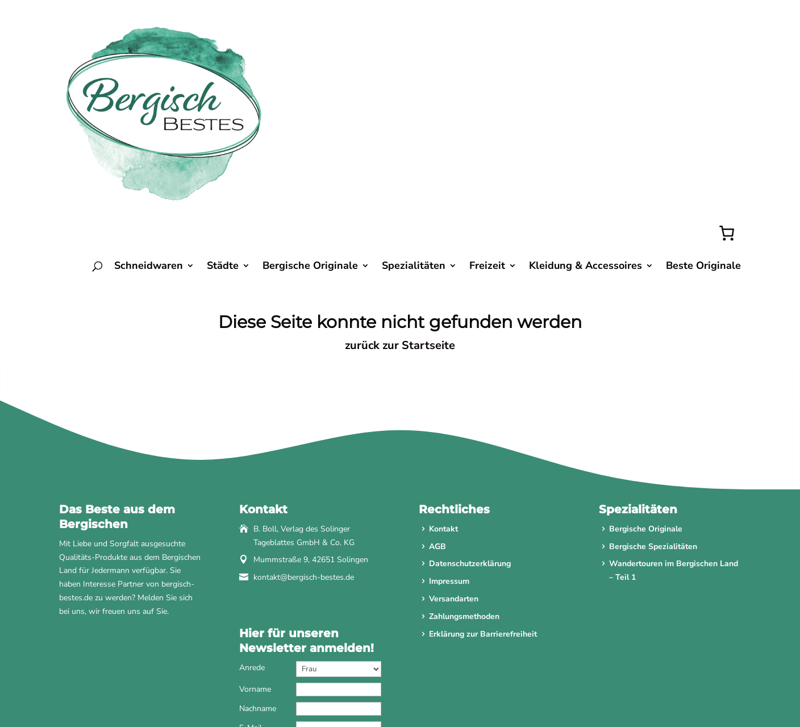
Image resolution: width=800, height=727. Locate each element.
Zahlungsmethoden (464, 491)
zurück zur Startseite (400, 220)
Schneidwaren (148, 141)
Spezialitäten (413, 141)
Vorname (255, 564)
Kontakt (443, 403)
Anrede (252, 542)
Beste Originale (703, 141)
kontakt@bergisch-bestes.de (303, 452)
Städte (223, 141)
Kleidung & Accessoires (585, 141)
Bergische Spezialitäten (653, 421)
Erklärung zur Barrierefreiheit (483, 509)
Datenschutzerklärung (470, 439)
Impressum (449, 456)
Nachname (257, 583)
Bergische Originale (310, 141)
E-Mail (250, 602)
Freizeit (487, 141)
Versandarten (453, 473)
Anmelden (310, 655)
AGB (437, 421)
